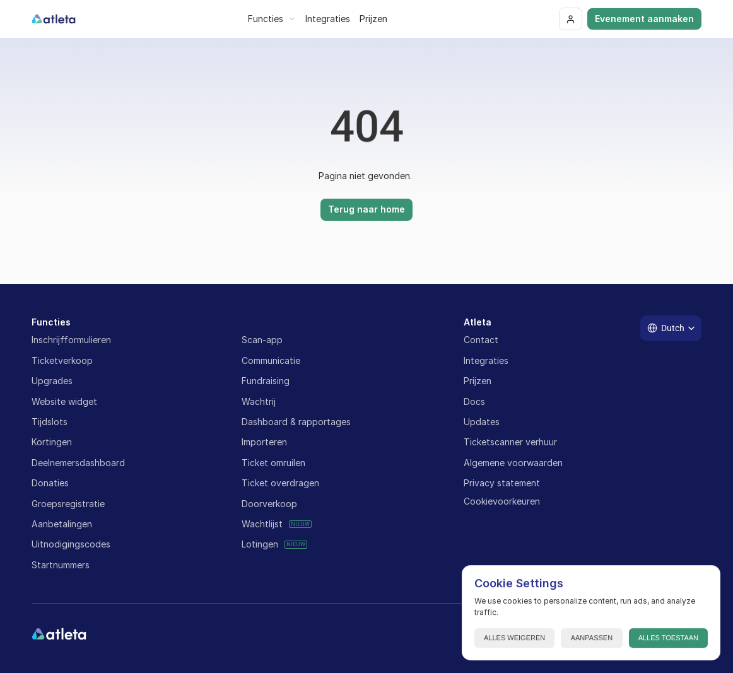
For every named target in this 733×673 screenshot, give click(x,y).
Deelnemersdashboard (78, 462)
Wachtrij (259, 401)
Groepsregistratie (68, 503)
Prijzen (477, 380)
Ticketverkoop (62, 360)
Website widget (64, 401)
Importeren (264, 441)
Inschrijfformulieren (71, 339)
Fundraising (266, 380)
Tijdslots (49, 421)
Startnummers (61, 564)
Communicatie (271, 360)
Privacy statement (502, 482)
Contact (481, 339)
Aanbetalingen (62, 523)
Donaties (50, 482)
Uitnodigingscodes (71, 544)
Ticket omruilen (273, 462)
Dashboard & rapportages (296, 421)
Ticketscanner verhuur (510, 441)
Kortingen (52, 441)
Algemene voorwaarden (513, 462)
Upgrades (52, 380)
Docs (474, 401)
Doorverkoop (269, 503)
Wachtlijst (262, 523)
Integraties (486, 360)
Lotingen (260, 544)
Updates (482, 421)
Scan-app (262, 339)
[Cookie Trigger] (502, 501)
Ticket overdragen (280, 482)
